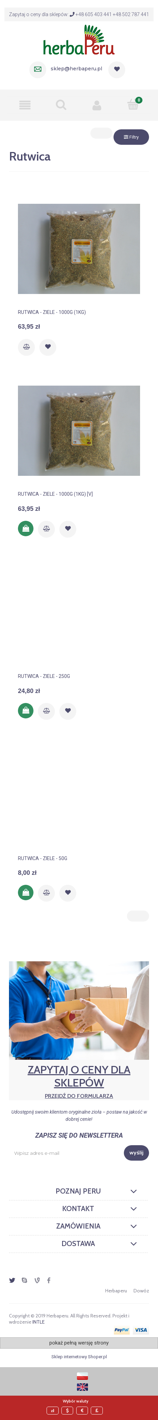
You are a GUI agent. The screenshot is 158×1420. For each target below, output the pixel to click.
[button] (25, 105)
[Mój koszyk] (133, 104)
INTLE (38, 1322)
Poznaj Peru (78, 1191)
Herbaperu (116, 1291)
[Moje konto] (97, 105)
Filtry (131, 137)
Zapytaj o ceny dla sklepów (79, 1081)
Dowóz (141, 1291)
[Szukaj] (61, 104)
